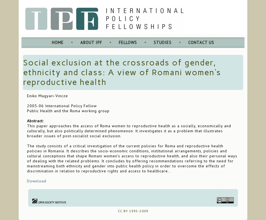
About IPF (91, 42)
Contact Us (201, 42)
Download (36, 181)
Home (58, 42)
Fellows (128, 42)
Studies (162, 42)
